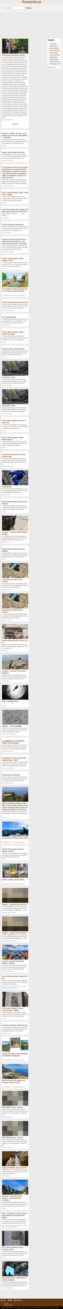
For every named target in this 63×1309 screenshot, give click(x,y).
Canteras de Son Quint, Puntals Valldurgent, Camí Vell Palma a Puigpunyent (15, 1054)
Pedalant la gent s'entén (55, 64)
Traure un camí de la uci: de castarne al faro (15, 302)
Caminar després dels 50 (55, 61)
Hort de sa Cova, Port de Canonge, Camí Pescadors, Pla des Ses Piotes (13, 1081)
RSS (10, 1300)
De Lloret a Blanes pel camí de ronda (12, 224)
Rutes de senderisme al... (55, 55)
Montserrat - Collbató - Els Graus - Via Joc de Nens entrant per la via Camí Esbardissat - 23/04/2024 (15, 135)
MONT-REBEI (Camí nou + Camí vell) (12, 1107)
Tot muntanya (53, 43)
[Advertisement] (31, 25)
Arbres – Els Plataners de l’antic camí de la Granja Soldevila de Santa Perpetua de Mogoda (14, 1215)
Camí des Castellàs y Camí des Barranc (13, 880)
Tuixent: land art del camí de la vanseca (13, 55)
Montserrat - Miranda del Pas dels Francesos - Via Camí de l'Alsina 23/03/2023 (12, 1198)
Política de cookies (8, 1304)
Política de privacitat (8, 1305)
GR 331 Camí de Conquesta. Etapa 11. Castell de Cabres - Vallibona (13, 1009)
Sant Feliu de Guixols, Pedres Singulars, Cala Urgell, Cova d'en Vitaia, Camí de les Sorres (15, 210)
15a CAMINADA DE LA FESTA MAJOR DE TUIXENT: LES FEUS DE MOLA (13, 742)
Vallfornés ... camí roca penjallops (12, 726)
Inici (4, 1300)
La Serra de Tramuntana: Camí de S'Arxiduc (15, 1025)
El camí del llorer (7, 487)
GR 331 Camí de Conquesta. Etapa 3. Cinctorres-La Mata (12, 1248)
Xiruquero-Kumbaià (54, 59)
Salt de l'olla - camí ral (8, 377)
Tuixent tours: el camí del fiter (11, 775)
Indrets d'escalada (54, 52)
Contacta (18, 1300)
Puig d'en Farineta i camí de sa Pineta (13, 349)
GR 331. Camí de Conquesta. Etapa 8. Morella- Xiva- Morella (13, 333)
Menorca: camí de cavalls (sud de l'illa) (13, 152)
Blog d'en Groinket (54, 46)
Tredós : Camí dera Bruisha (10, 701)
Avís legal (6, 1303)
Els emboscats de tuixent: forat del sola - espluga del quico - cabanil (14, 759)
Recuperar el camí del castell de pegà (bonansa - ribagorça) (13, 962)
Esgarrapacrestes (54, 57)
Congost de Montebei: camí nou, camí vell (14, 1168)
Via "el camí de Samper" (9, 317)
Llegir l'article (15, 124)
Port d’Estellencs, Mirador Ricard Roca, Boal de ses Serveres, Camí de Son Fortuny (14, 290)
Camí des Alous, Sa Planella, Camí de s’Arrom (15, 838)
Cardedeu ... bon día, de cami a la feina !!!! (14, 904)
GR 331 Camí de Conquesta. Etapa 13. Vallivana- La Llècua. (13, 850)
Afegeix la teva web (52, 67)
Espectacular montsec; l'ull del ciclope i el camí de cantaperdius (14, 1279)
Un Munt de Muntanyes (55, 50)
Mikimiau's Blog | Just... (55, 48)
